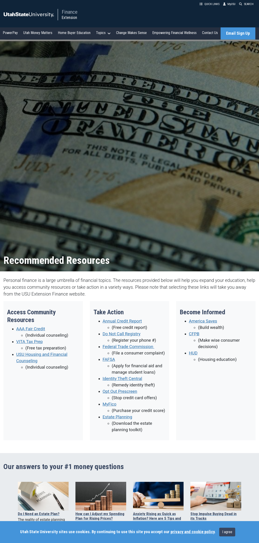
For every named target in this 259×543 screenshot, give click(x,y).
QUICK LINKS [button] (209, 4)
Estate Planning (117, 417)
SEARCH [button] (246, 4)
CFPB (194, 333)
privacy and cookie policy (192, 531)
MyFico (109, 404)
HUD (193, 353)
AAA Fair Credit (30, 328)
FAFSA (109, 359)
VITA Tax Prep (29, 341)
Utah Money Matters (37, 33)
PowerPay (10, 33)
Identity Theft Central (122, 378)
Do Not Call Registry (122, 333)
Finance (69, 12)
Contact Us (210, 33)
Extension (69, 17)
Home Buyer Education (74, 33)
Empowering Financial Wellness (174, 33)
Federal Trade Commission (128, 346)
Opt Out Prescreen (120, 391)
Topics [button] (103, 33)
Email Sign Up (238, 33)
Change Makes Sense (131, 33)
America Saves (203, 321)
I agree (227, 532)
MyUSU (229, 4)
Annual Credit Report (122, 321)
